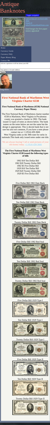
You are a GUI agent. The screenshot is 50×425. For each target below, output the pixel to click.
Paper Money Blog (8, 57)
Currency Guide (7, 51)
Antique (9, 4)
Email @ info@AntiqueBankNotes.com (37, 24)
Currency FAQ (6, 54)
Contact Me (5, 60)
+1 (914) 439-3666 (33, 144)
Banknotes (12, 10)
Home (3, 48)
